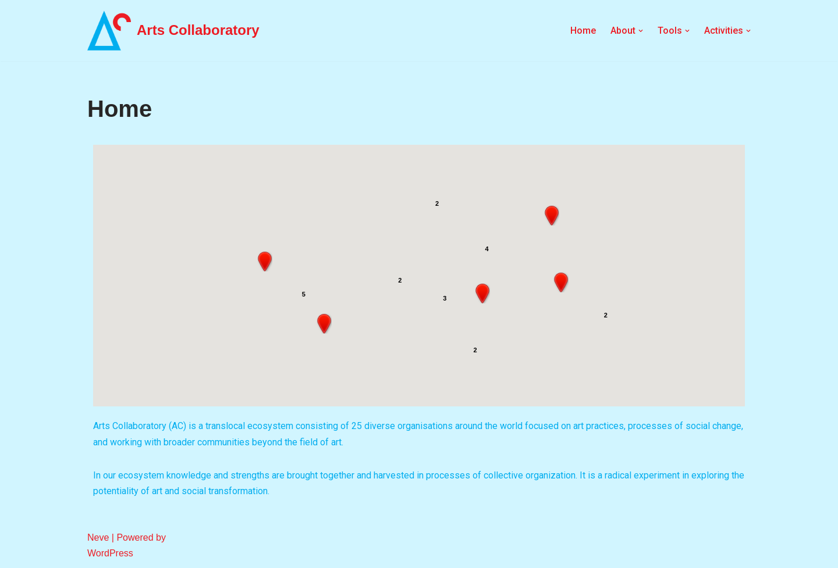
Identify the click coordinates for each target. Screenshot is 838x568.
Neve (98, 537)
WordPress (110, 553)
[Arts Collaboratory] (173, 30)
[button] (324, 323)
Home (583, 30)
